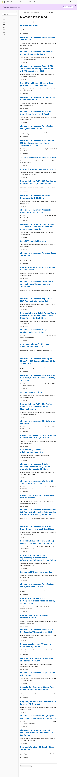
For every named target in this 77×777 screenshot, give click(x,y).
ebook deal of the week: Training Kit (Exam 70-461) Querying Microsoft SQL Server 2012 (37, 361)
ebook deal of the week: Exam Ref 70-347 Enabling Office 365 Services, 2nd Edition (37, 284)
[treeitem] (9, 17)
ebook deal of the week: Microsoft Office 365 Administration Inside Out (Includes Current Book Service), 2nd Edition (38, 512)
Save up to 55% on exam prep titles (36, 572)
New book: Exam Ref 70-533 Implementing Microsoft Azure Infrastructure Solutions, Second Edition (38, 557)
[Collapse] (16, 11)
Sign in (73, 1)
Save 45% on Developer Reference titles (38, 157)
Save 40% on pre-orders (31, 392)
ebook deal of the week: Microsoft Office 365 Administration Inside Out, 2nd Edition (36, 732)
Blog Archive (26, 12)
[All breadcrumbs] (21, 13)
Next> (21, 760)
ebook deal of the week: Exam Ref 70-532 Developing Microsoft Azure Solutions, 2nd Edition (37, 142)
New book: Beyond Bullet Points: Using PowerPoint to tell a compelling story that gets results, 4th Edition (38, 315)
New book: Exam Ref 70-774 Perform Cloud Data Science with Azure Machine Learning (36, 406)
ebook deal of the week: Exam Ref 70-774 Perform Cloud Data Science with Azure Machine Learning (37, 226)
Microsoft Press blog (35, 12)
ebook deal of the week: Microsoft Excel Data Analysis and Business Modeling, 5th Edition (38, 377)
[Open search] (70, 2)
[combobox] (9, 14)
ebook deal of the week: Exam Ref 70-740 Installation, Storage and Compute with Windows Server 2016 (37, 68)
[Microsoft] (2, 2)
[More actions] (55, 13)
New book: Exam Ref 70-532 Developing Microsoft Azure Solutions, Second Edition (37, 600)
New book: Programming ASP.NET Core (38, 169)
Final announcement (29, 25)
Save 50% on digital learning (33, 241)
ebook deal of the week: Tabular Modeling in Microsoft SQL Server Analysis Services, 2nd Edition (35, 466)
